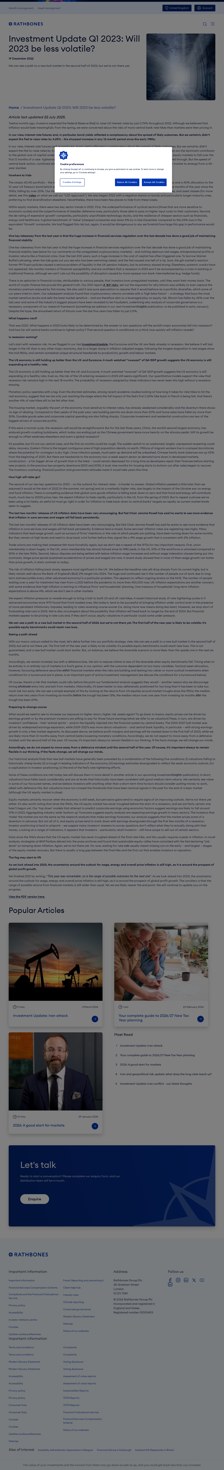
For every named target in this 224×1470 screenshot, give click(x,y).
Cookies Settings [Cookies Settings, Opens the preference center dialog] (72, 182)
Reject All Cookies (127, 182)
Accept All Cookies (154, 182)
